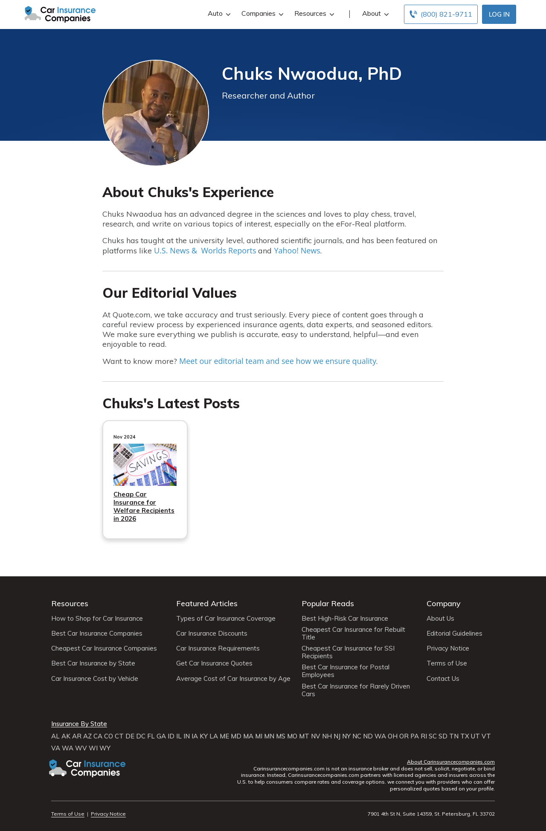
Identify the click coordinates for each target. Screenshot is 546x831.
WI (93, 748)
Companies (261, 13)
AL (55, 736)
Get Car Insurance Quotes (214, 663)
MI (258, 736)
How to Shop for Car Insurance (97, 618)
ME (224, 736)
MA (248, 736)
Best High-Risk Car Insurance (345, 618)
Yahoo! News (297, 250)
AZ (87, 736)
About (374, 13)
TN (454, 736)
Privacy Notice (448, 648)
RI (424, 736)
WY (104, 748)
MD (236, 736)
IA (195, 736)
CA (97, 736)
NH (327, 736)
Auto (218, 13)
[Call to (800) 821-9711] (441, 14)
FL (151, 736)
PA (414, 736)
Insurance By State (79, 724)
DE (129, 736)
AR (76, 736)
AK (65, 736)
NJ (337, 736)
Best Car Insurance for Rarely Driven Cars (356, 690)
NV (315, 736)
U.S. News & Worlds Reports (205, 250)
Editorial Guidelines (454, 633)
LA (213, 736)
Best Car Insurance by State (93, 663)
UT (475, 736)
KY (204, 736)
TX (464, 736)
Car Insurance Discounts (211, 633)
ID (171, 736)
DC (140, 736)
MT (304, 736)
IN (186, 736)
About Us (440, 618)
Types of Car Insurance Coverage (226, 618)
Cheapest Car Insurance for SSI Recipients (348, 652)
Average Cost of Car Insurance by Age (233, 679)
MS (280, 736)
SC (433, 736)
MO (292, 736)
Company (444, 603)
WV (81, 748)
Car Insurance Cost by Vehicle (94, 679)
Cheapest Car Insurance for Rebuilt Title (353, 633)
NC (356, 736)
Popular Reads (328, 603)
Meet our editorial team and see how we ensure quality (277, 361)
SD (443, 736)
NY (346, 736)
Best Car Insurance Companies (96, 633)
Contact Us (443, 679)
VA (55, 748)
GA (161, 736)
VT (486, 736)
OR (404, 736)
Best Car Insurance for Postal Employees (345, 671)
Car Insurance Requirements (218, 648)
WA (380, 736)
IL (179, 736)
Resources (313, 13)
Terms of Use (447, 663)
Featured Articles (207, 603)
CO (108, 736)
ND (368, 736)
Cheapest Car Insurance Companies (104, 648)
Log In (499, 14)
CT (119, 736)
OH (393, 736)
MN (269, 736)
